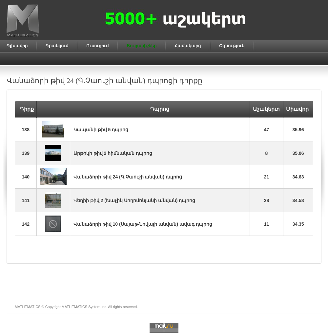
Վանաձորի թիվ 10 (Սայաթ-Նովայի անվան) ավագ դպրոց (142, 224)
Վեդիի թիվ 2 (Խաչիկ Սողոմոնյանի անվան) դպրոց (134, 200)
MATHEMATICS (74, 307)
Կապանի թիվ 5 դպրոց (100, 129)
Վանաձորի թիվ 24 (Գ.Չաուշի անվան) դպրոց (127, 176)
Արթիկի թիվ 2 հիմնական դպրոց (112, 153)
